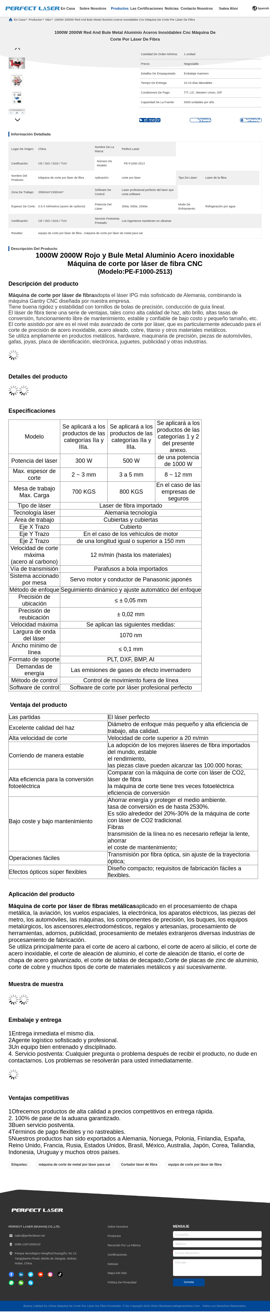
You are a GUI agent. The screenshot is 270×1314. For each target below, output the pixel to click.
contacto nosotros (197, 8)
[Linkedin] (21, 1277)
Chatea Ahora (228, 8)
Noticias (113, 1266)
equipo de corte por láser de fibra (195, 1167)
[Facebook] (11, 1277)
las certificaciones (146, 8)
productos (120, 8)
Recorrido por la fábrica (124, 1248)
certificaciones (117, 1257)
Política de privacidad (122, 1285)
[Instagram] (50, 1277)
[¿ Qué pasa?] (31, 1285)
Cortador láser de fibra (139, 1167)
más (48, 22)
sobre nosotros (93, 8)
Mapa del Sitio (117, 1276)
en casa (68, 8)
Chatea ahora (241, 122)
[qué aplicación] (11, 1285)
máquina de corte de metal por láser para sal (74, 1167)
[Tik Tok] (40, 1277)
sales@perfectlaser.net (26, 1238)
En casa (19, 22)
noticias (171, 8)
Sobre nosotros (118, 1229)
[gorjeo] (31, 1277)
